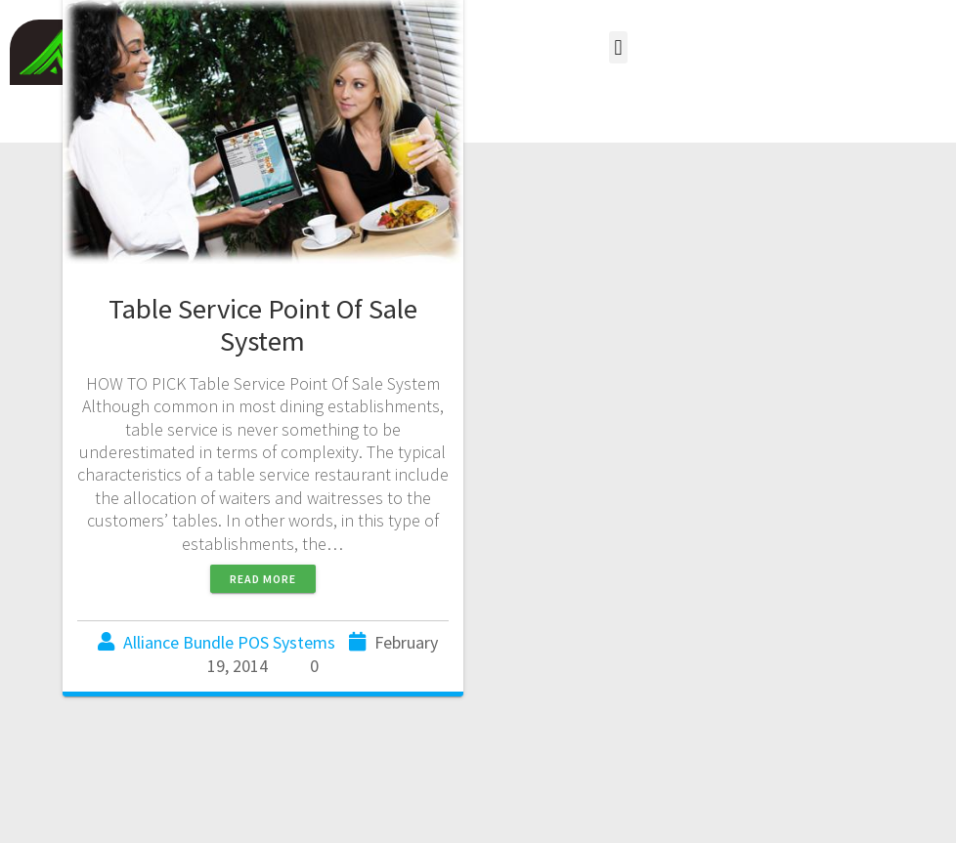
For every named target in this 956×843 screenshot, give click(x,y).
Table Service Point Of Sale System (263, 324)
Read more (263, 578)
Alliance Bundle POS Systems (229, 642)
